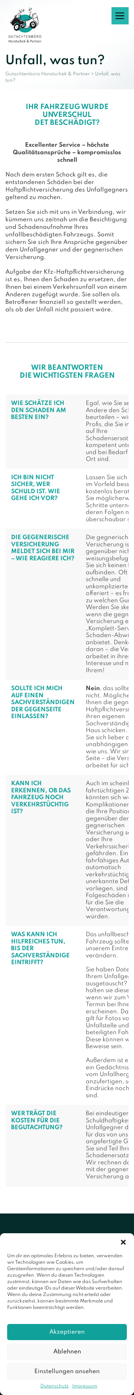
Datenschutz (54, 1386)
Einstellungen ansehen (67, 1371)
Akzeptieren (67, 1332)
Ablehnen (67, 1352)
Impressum (84, 1386)
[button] (123, 1242)
